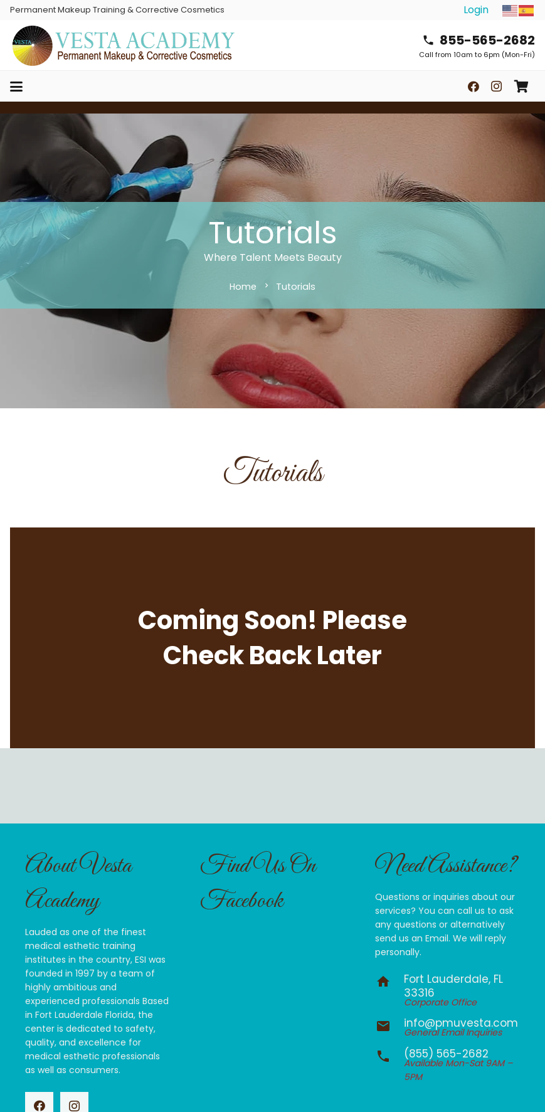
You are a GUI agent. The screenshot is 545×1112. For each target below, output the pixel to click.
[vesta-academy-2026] (123, 45)
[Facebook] (473, 86)
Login (476, 10)
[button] (16, 86)
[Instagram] (496, 86)
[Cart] (521, 86)
